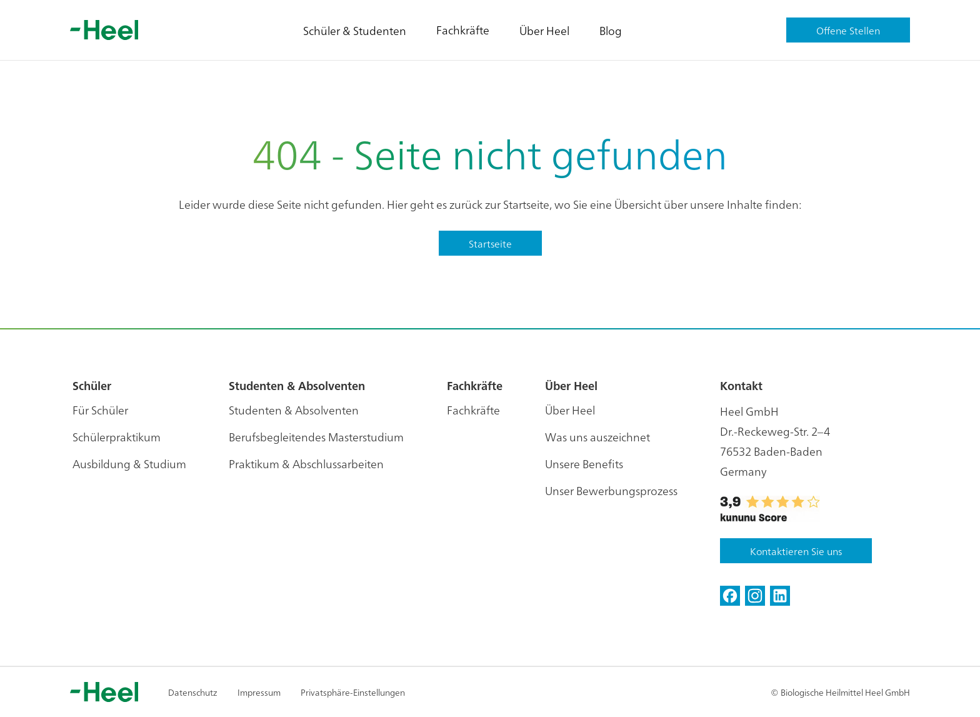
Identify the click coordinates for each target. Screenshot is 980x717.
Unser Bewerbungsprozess (611, 490)
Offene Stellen (848, 30)
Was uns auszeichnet (597, 436)
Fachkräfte (462, 30)
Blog (610, 30)
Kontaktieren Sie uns (796, 551)
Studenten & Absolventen (294, 410)
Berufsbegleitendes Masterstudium (316, 436)
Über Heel (544, 30)
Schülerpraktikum (116, 436)
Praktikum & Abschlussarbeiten (306, 463)
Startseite (490, 243)
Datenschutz (193, 692)
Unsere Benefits (584, 463)
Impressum (259, 692)
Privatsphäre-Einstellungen (353, 692)
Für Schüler (100, 410)
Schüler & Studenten (354, 30)
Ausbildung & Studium (129, 463)
